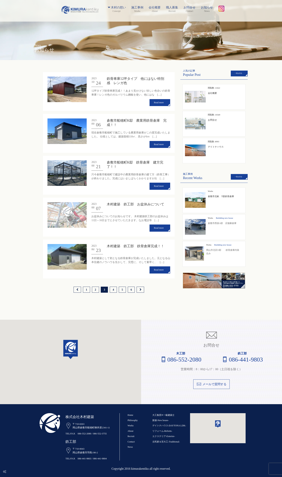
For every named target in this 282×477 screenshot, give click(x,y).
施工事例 (137, 7)
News (130, 447)
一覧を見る (238, 73)
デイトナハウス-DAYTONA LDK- (169, 425)
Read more (159, 102)
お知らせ (207, 7)
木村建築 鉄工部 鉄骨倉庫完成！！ (135, 244)
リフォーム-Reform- (162, 431)
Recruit (131, 436)
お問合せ (189, 7)
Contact (131, 441)
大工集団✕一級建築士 (163, 415)
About (130, 431)
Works (210, 218)
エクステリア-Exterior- (163, 436)
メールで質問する (211, 384)
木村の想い (116, 7)
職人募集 (172, 7)
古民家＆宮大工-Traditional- (166, 441)
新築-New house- (160, 420)
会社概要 (155, 7)
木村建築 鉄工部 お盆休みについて (135, 203)
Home (130, 415)
